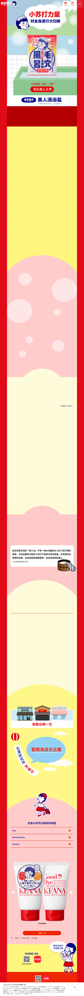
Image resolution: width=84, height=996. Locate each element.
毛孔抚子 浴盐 (26, 938)
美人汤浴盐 (34, 938)
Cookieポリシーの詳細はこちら (23, 994)
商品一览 (42, 933)
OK (75, 987)
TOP (12, 938)
